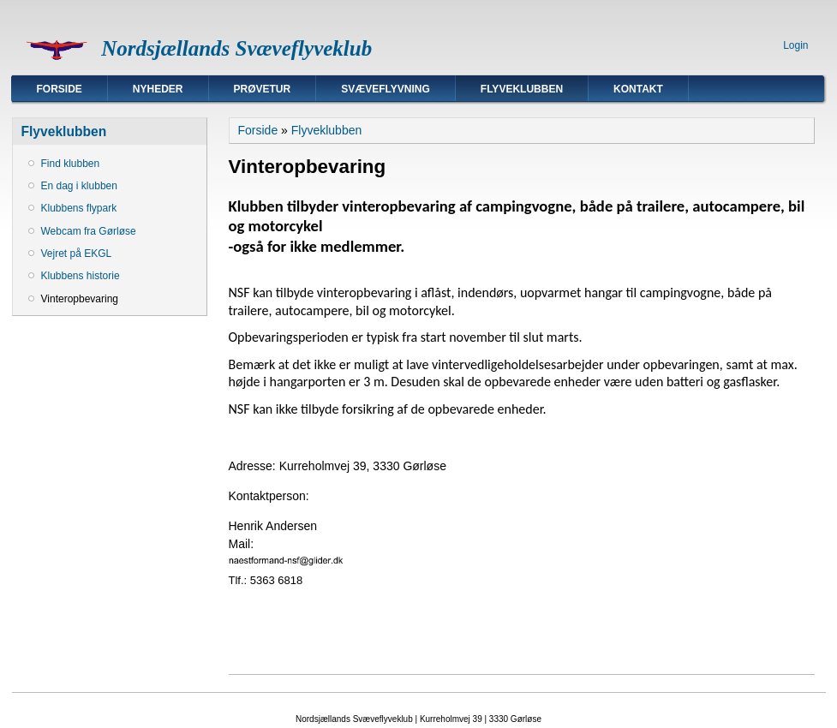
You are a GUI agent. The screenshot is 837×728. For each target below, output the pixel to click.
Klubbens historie (80, 276)
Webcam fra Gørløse (88, 231)
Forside (59, 89)
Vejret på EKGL (76, 254)
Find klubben (70, 164)
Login (795, 45)
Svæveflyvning (385, 89)
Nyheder (158, 89)
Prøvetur (262, 89)
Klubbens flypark (79, 208)
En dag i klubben (79, 186)
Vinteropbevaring (80, 299)
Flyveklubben (522, 89)
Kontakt (638, 89)
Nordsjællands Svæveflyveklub (236, 48)
